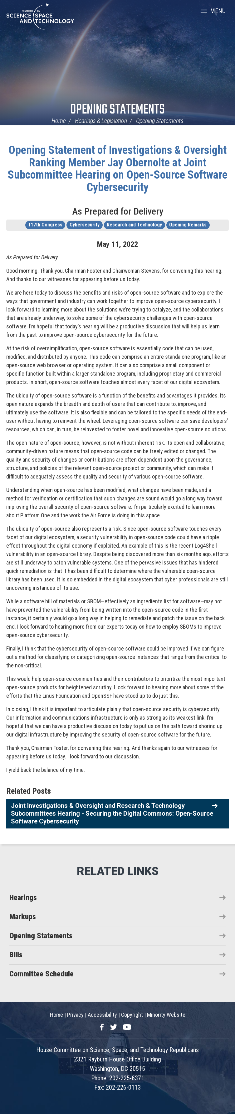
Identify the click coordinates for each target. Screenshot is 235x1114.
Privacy (75, 1014)
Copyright (132, 1014)
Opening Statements (117, 110)
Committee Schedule (41, 974)
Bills (15, 954)
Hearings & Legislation (101, 120)
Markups (22, 916)
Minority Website (166, 1014)
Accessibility (102, 1014)
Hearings (23, 897)
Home (58, 120)
